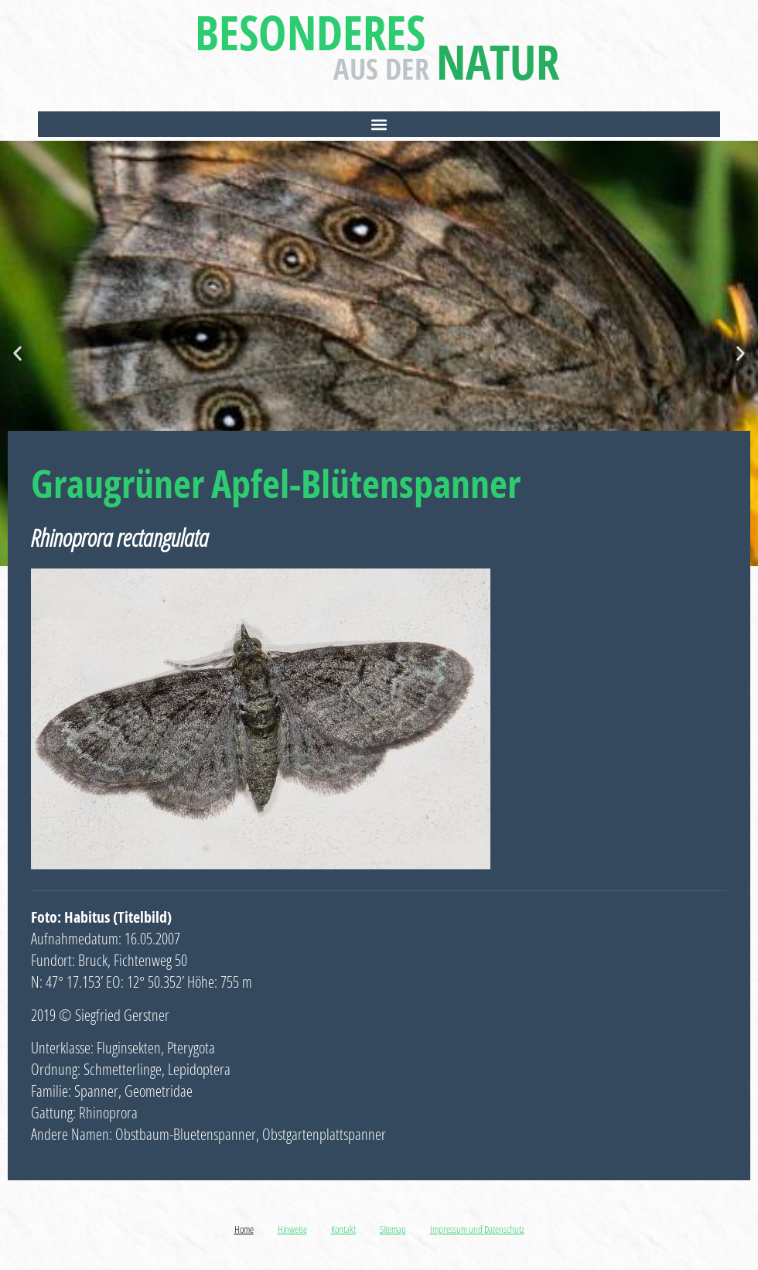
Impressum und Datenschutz (477, 1229)
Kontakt (343, 1229)
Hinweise (292, 1229)
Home (244, 1229)
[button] (379, 124)
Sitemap (393, 1229)
